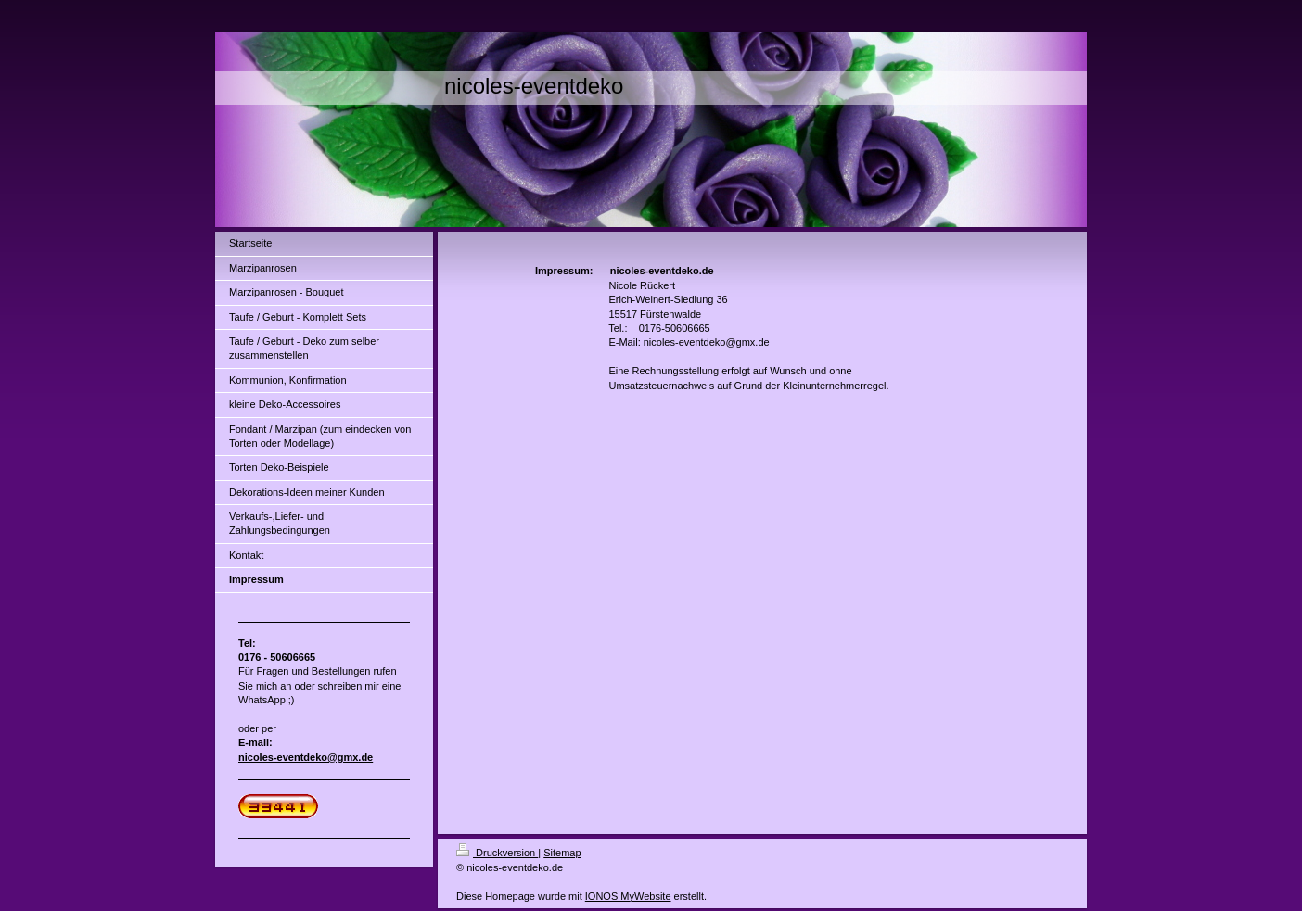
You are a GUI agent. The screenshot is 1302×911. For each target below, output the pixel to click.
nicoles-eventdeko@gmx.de (305, 757)
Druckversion (497, 852)
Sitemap (562, 852)
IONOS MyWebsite (628, 896)
